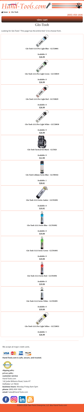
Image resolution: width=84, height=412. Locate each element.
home (4, 12)
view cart (42, 19)
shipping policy (8, 370)
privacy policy (7, 373)
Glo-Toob (14, 12)
